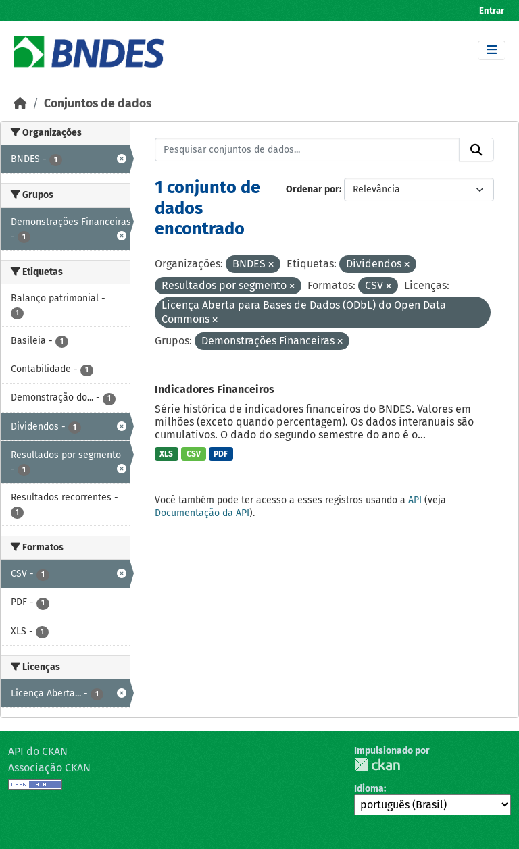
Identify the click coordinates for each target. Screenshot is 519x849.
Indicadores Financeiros (214, 389)
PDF (221, 454)
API (415, 500)
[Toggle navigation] (491, 50)
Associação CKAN (49, 767)
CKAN (377, 765)
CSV (194, 454)
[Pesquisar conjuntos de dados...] (307, 150)
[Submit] (476, 150)
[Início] (20, 104)
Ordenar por (312, 189)
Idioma (369, 788)
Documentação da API (202, 513)
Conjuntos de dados (97, 104)
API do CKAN (38, 751)
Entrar (491, 10)
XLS (166, 454)
